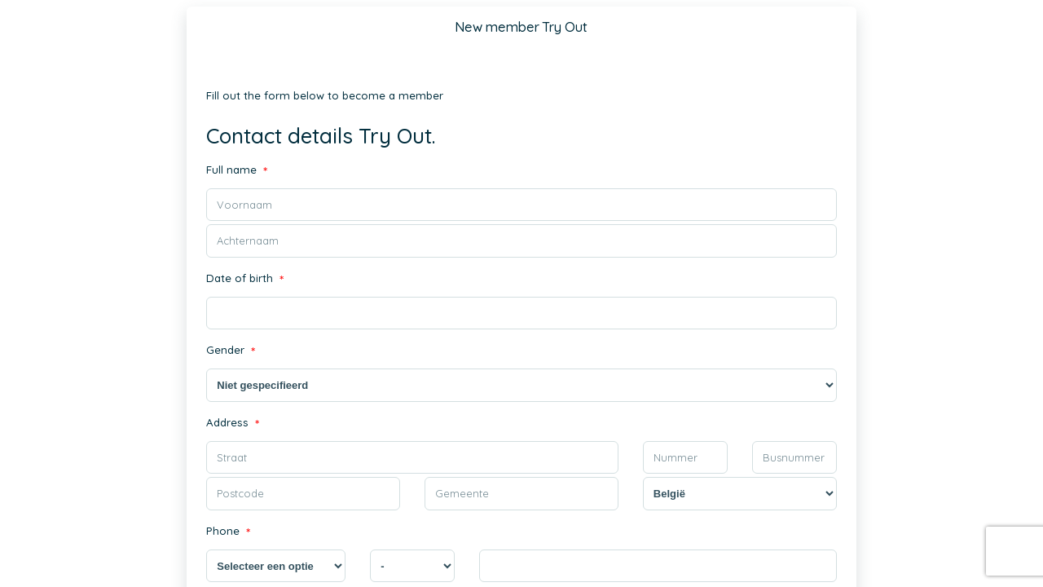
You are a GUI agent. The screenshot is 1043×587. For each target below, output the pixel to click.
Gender (230, 351)
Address (231, 423)
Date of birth (244, 279)
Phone (227, 532)
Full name (236, 170)
